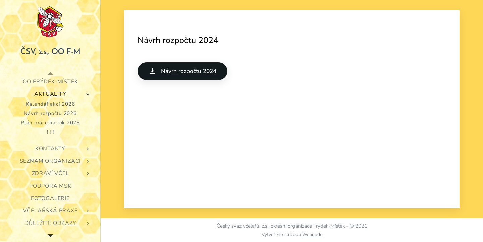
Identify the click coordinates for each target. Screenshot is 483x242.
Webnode (312, 234)
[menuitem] (50, 82)
